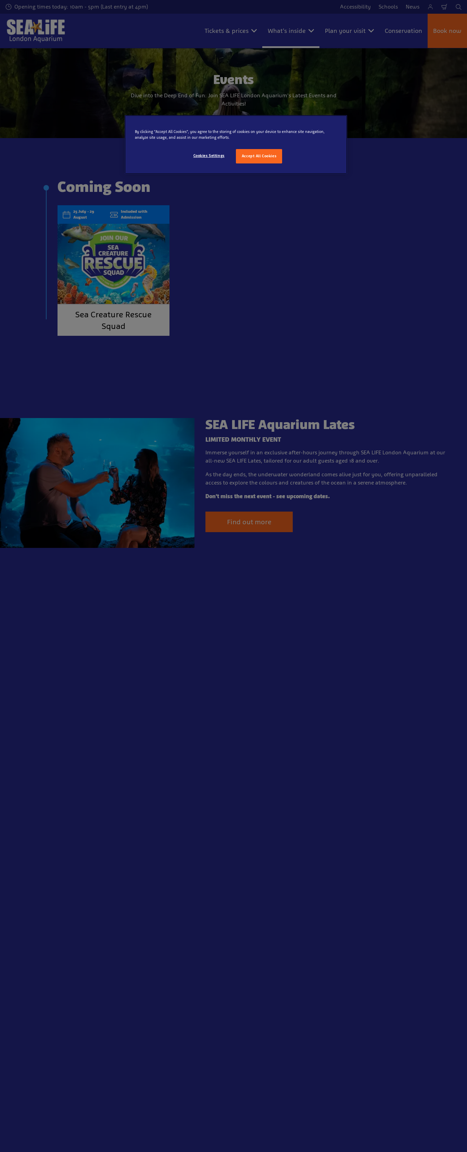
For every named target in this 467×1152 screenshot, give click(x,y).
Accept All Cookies (259, 156)
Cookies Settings (209, 155)
